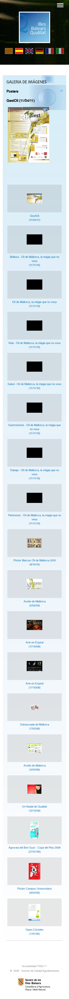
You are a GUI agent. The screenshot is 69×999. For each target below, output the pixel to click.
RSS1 (41, 966)
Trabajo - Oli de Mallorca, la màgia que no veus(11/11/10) (34, 474)
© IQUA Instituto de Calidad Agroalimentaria (34, 970)
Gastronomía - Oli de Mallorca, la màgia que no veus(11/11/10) (34, 429)
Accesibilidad (29, 966)
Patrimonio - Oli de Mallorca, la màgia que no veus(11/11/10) (34, 519)
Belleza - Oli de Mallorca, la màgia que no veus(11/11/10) (34, 261)
